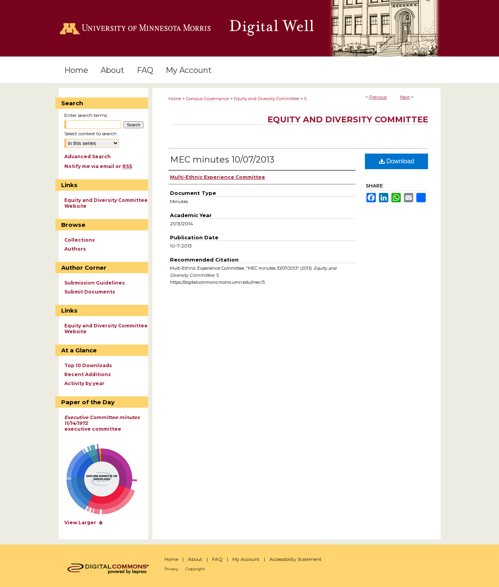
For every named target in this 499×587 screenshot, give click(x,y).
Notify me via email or (98, 166)
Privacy (171, 568)
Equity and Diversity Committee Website (106, 203)
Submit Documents (89, 292)
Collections (79, 240)
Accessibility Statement (295, 559)
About (195, 559)
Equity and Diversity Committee (266, 98)
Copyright (195, 568)
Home (174, 98)
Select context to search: (91, 133)
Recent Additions (87, 374)
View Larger (83, 522)
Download (396, 161)
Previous (378, 97)
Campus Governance (207, 98)
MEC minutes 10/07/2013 (222, 159)
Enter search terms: (86, 115)
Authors (75, 249)
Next (405, 97)
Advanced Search (87, 156)
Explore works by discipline (106, 479)
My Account (246, 559)
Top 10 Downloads (88, 365)
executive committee (102, 423)
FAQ (217, 559)
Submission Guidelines (94, 283)
